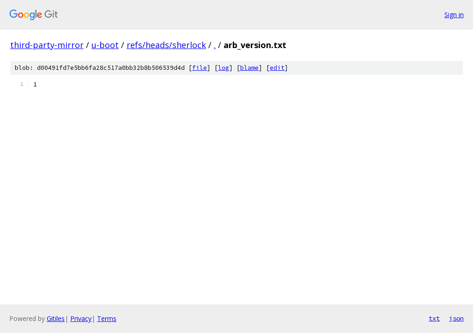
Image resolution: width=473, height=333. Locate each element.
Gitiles (56, 318)
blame (249, 68)
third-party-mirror (47, 44)
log (223, 68)
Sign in (454, 14)
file (199, 68)
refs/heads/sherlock (166, 44)
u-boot (105, 44)
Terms (106, 318)
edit (277, 68)
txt (434, 318)
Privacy (80, 318)
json (456, 318)
